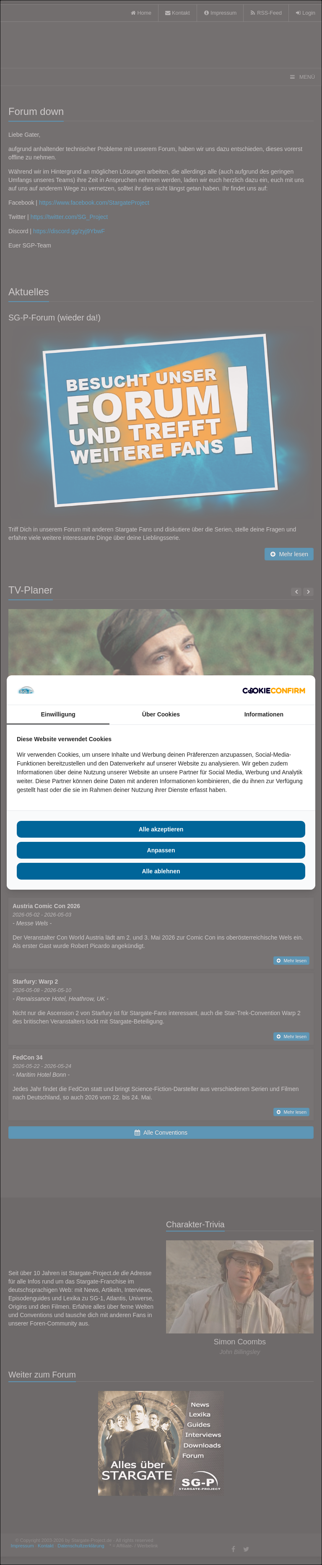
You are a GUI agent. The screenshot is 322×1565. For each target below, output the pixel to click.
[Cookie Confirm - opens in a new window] (273, 690)
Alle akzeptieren (161, 829)
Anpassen (161, 850)
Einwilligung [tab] (58, 714)
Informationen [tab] (263, 714)
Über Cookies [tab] (161, 714)
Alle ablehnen (161, 871)
